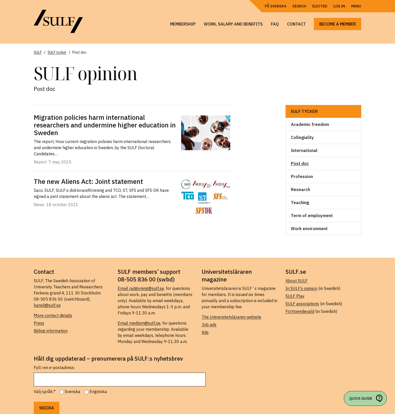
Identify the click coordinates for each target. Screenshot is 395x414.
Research (300, 189)
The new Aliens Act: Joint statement (88, 181)
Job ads (209, 324)
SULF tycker (304, 111)
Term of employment (312, 215)
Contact (296, 24)
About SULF (297, 280)
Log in (339, 6)
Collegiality (302, 137)
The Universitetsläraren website (231, 317)
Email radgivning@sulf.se (141, 288)
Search (299, 6)
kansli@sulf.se (47, 305)
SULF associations (302, 303)
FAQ (275, 24)
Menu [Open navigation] (356, 6)
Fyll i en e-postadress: (54, 367)
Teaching (300, 202)
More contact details (53, 315)
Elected (319, 6)
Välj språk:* (45, 391)
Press (39, 323)
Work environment (309, 228)
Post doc (300, 163)
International (304, 150)
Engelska (98, 391)
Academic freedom (310, 124)
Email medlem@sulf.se (139, 323)
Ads (205, 332)
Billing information (51, 330)
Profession (302, 176)
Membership (183, 24)
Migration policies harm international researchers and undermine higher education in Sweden (105, 125)
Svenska (72, 391)
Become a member (337, 24)
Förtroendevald (300, 311)
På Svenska (275, 6)
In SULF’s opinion (301, 288)
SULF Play (295, 296)
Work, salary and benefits (233, 24)
